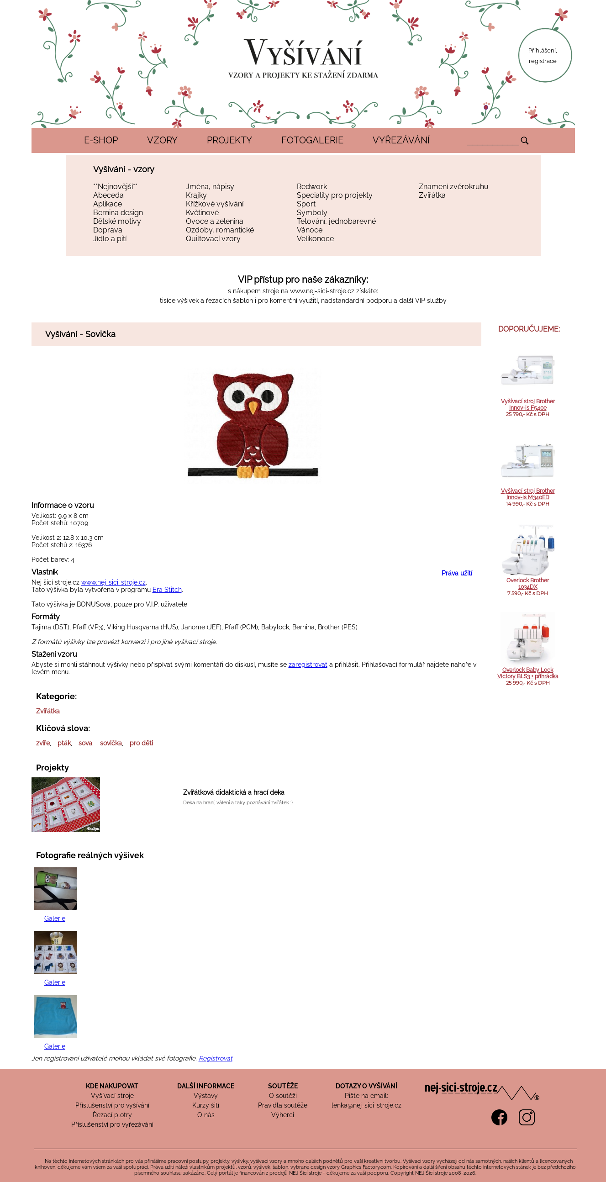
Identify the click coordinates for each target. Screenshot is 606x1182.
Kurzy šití (205, 1105)
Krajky (196, 195)
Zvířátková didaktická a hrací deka (234, 792)
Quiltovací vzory (213, 238)
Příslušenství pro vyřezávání (112, 1124)
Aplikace (107, 204)
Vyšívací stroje (112, 1095)
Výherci (282, 1115)
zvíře (43, 743)
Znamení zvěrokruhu (454, 186)
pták (64, 743)
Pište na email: (366, 1095)
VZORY (162, 140)
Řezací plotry (112, 1115)
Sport (306, 204)
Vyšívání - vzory (123, 169)
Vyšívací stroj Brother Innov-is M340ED (528, 494)
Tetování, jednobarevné (336, 221)
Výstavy (206, 1095)
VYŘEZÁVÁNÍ (401, 140)
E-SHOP (101, 140)
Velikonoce (315, 238)
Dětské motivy (117, 221)
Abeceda (108, 195)
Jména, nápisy (210, 186)
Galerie (54, 918)
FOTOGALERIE (312, 140)
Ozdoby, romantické (220, 230)
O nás (206, 1115)
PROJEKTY (229, 140)
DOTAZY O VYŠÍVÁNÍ (366, 1086)
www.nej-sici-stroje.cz (322, 291)
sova (85, 743)
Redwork (312, 186)
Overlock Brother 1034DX (527, 583)
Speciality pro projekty (335, 195)
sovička (111, 743)
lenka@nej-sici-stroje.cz (366, 1105)
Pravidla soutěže (282, 1105)
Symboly (312, 212)
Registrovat (215, 1058)
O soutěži (283, 1095)
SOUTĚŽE (283, 1086)
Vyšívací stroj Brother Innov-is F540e (528, 404)
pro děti (141, 743)
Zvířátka (432, 195)
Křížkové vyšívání (214, 204)
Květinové (202, 212)
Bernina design (118, 212)
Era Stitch (167, 589)
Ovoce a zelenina (214, 221)
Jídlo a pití (109, 238)
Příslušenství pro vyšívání (112, 1105)
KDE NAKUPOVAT (112, 1086)
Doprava (107, 230)
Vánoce (309, 230)
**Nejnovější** (115, 186)
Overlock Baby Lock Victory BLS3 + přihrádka (528, 673)
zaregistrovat (308, 664)
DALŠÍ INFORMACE (205, 1086)
